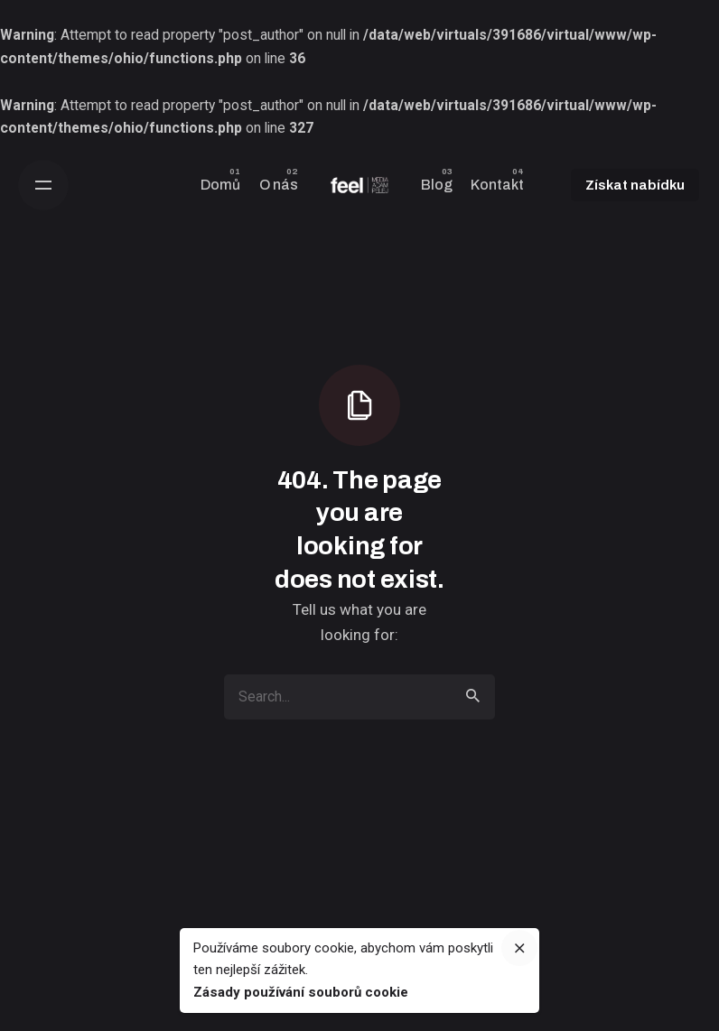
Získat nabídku (635, 185)
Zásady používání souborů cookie (300, 992)
